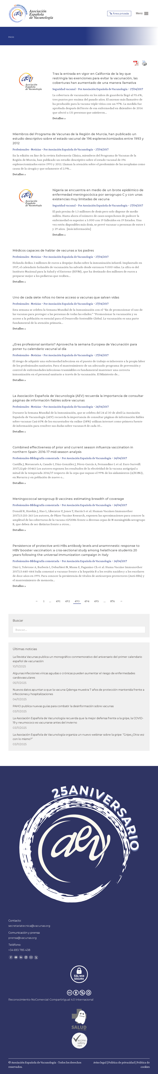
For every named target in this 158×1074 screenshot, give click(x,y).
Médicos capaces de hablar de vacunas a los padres (53, 250)
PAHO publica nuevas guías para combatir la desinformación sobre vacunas (63, 706)
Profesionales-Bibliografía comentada (36, 458)
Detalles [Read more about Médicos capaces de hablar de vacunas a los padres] (18, 281)
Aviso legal (99, 1062)
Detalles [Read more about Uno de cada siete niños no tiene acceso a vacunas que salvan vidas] (18, 328)
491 (58, 601)
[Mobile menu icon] (142, 13)
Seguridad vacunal (64, 89)
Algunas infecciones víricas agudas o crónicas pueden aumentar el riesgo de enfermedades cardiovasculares (74, 675)
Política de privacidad (121, 1062)
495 (96, 601)
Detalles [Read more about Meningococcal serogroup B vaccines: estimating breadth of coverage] (18, 530)
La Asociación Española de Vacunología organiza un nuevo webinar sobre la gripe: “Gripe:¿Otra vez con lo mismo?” (78, 737)
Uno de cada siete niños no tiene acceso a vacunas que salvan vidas (66, 297)
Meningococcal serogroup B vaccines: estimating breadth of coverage (68, 499)
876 (112, 601)
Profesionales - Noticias (27, 149)
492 (67, 601)
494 (86, 601)
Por (103, 89)
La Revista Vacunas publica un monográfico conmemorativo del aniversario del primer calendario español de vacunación (77, 659)
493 (77, 601)
